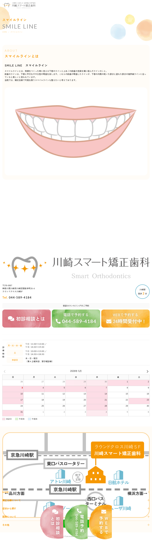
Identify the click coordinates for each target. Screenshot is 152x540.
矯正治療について (11, 500)
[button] (146, 5)
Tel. (17, 297)
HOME (4, 32)
